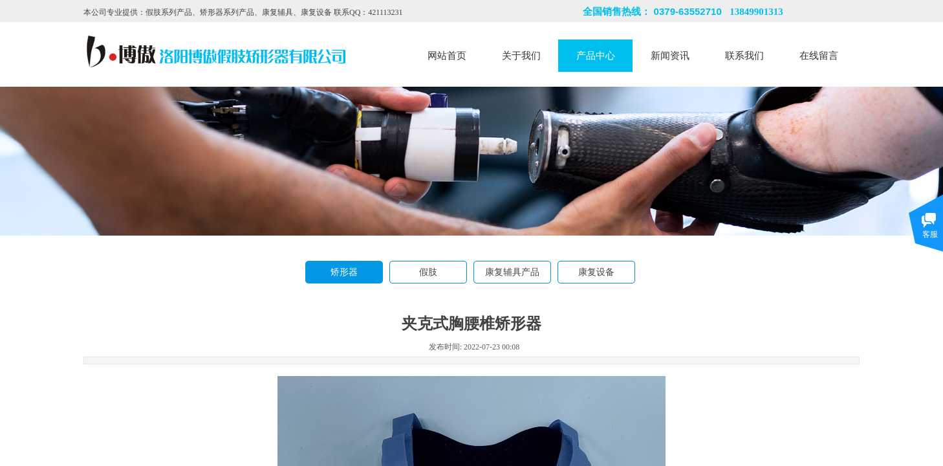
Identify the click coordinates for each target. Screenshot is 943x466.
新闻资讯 (670, 55)
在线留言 (818, 55)
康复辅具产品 (512, 272)
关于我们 (521, 55)
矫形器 (344, 272)
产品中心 (595, 55)
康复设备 (596, 272)
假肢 (428, 272)
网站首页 (447, 55)
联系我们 (744, 55)
